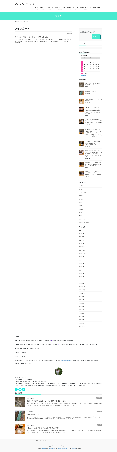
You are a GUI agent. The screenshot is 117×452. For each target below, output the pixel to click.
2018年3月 (81, 316)
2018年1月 (81, 323)
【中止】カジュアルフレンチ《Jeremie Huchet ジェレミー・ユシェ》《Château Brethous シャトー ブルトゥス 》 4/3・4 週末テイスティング (93, 110)
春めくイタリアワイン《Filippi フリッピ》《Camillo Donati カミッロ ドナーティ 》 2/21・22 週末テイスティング (93, 174)
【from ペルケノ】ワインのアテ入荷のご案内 (93, 100)
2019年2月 (81, 280)
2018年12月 (82, 286)
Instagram (25, 441)
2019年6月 (81, 266)
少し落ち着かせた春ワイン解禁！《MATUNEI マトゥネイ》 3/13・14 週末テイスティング (93, 143)
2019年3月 (81, 276)
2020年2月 (81, 240)
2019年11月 (82, 250)
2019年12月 (82, 247)
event (84, 75)
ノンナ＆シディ (83, 192)
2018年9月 (81, 296)
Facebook (18, 441)
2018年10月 (82, 293)
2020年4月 (81, 233)
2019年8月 (81, 260)
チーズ (80, 189)
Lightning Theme (52, 448)
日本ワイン (82, 206)
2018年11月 (82, 290)
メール (32, 441)
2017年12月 (82, 326)
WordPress (43, 448)
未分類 (69, 33)
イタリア (81, 186)
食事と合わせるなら (84, 222)
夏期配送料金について (90, 91)
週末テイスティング (84, 219)
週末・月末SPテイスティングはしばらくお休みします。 (93, 83)
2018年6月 (81, 306)
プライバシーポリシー (41, 441)
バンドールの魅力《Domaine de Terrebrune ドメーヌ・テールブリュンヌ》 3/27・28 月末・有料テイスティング (93, 122)
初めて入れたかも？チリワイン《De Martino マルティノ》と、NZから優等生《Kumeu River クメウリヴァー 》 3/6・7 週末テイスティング (93, 154)
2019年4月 (81, 273)
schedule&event (66, 360)
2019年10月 (82, 253)
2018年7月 (81, 303)
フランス (81, 196)
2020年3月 (81, 237)
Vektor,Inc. (73, 448)
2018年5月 (81, 310)
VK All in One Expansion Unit (63, 448)
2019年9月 (81, 256)
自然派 (80, 216)
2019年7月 (81, 263)
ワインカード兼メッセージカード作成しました (31, 37)
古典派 (80, 202)
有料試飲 (81, 209)
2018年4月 (81, 313)
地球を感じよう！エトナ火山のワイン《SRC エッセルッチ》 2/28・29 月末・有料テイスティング (93, 164)
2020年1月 (81, 243)
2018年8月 (81, 300)
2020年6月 (81, 230)
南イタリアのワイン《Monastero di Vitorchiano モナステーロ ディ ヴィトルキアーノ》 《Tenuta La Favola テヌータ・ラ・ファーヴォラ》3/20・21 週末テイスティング (93, 133)
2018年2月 (81, 320)
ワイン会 (81, 199)
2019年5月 (81, 270)
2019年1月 (81, 283)
